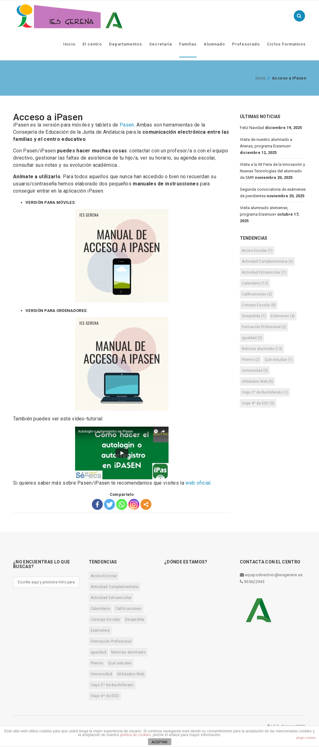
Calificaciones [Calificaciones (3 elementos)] (257, 294)
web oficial (197, 483)
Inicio (69, 44)
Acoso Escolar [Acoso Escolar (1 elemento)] (257, 250)
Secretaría (160, 44)
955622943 (252, 581)
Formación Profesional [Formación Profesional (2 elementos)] (264, 327)
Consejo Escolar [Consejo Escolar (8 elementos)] (259, 305)
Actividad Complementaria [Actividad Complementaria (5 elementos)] (267, 261)
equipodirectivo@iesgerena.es (271, 574)
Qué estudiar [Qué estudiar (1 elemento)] (278, 359)
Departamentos (125, 44)
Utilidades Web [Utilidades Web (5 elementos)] (257, 381)
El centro (92, 44)
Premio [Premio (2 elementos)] (250, 359)
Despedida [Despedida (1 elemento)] (254, 316)
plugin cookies (306, 738)
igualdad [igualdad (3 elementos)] (252, 338)
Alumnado (214, 44)
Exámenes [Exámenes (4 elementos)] (283, 316)
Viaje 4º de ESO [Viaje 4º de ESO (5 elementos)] (258, 403)
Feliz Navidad (252, 127)
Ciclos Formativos (286, 44)
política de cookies (135, 735)
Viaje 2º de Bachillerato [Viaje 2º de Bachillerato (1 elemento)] (265, 392)
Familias (188, 44)
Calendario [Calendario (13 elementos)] (255, 283)
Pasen (127, 125)
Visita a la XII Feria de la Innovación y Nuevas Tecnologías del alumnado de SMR (272, 171)
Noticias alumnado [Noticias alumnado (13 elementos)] (262, 349)
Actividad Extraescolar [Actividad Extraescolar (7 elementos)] (264, 272)
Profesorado (246, 44)
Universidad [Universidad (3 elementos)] (255, 370)
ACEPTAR (159, 742)
